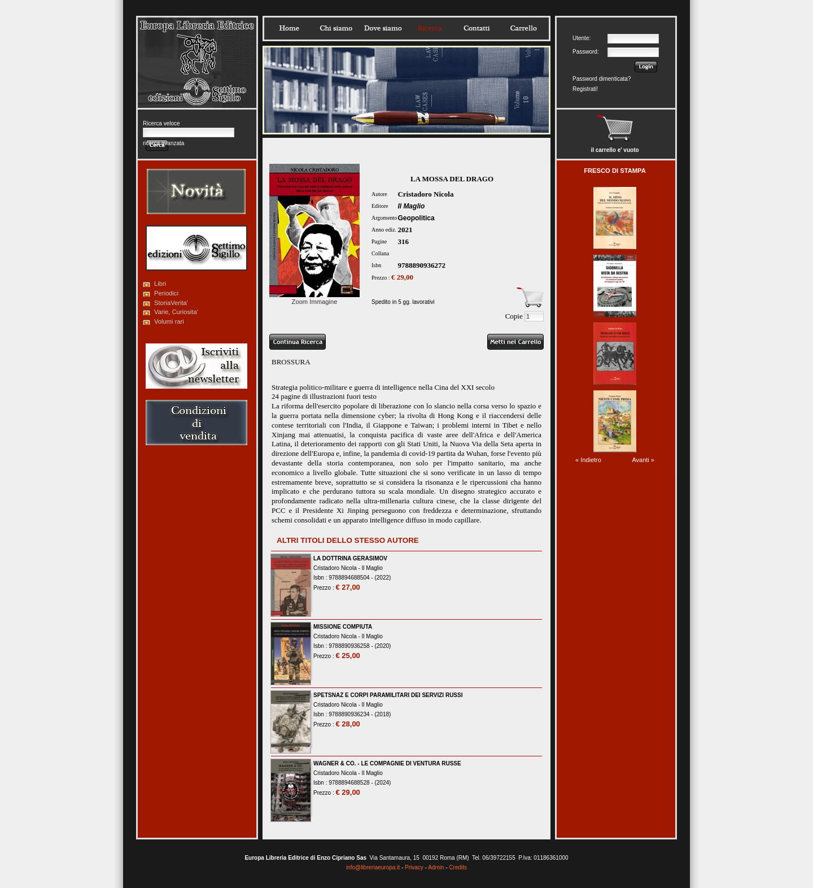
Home (289, 28)
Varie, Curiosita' (176, 311)
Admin (436, 867)
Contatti (476, 28)
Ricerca (429, 28)
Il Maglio (411, 206)
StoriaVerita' (171, 302)
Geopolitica (415, 218)
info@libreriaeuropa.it (373, 867)
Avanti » (643, 459)
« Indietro (588, 459)
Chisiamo (336, 28)
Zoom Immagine (314, 298)
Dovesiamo (383, 28)
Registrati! (585, 89)
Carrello (523, 28)
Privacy (414, 867)
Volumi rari (169, 321)
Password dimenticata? (601, 79)
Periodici (166, 293)
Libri (160, 283)
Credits (458, 867)
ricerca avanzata (163, 143)
